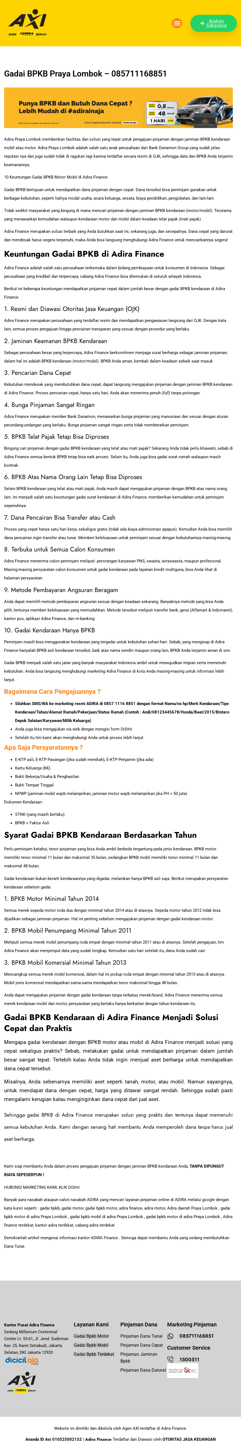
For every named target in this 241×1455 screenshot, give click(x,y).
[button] (177, 23)
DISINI (126, 729)
